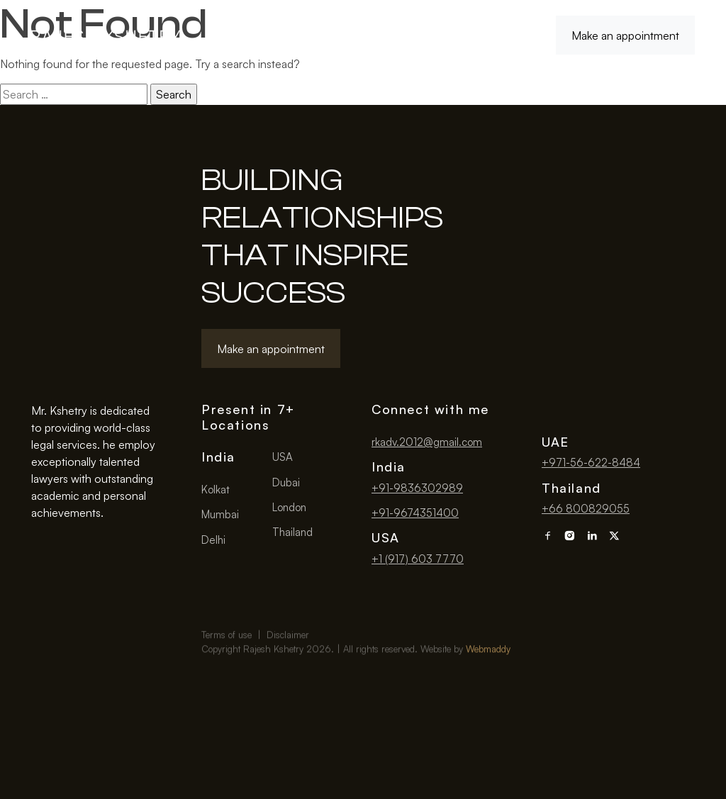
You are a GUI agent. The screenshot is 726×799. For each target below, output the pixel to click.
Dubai (286, 482)
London (289, 507)
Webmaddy (488, 672)
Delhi (213, 540)
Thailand (292, 532)
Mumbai (220, 514)
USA (282, 457)
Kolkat (215, 489)
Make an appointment (625, 35)
